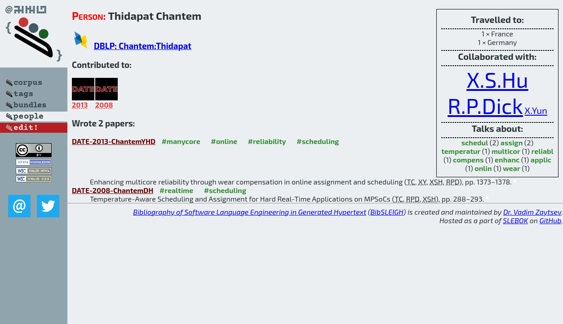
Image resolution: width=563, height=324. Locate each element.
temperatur (460, 151)
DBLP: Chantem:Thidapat (142, 45)
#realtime (176, 190)
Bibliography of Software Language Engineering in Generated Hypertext (249, 211)
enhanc (507, 159)
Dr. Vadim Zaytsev (532, 211)
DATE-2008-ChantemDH (112, 190)
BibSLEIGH (386, 211)
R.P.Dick (485, 105)
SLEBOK (515, 220)
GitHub (551, 220)
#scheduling (318, 141)
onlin (483, 168)
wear (511, 168)
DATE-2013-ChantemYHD (113, 141)
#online (224, 141)
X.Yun (536, 110)
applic (541, 159)
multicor (506, 151)
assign (512, 142)
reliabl (543, 151)
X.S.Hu (497, 79)
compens (468, 159)
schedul (474, 142)
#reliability (267, 141)
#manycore (180, 141)
